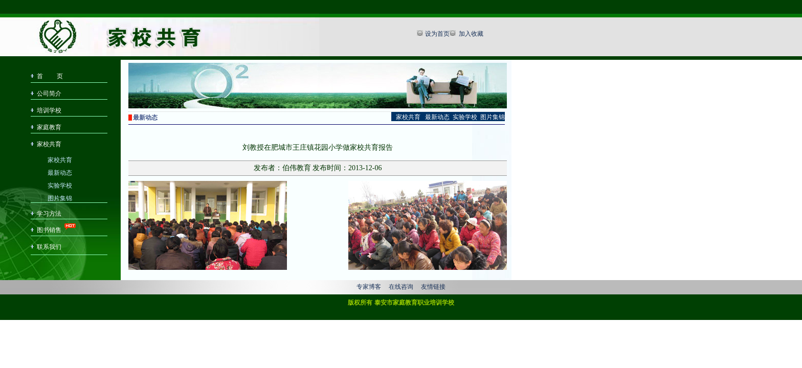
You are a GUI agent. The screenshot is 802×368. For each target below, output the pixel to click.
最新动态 (60, 172)
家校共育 (49, 144)
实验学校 (60, 185)
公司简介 (49, 93)
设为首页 (437, 33)
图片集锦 (60, 197)
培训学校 (49, 110)
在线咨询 (401, 286)
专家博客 (369, 286)
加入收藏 (470, 33)
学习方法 (49, 213)
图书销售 (49, 230)
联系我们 (49, 246)
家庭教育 (49, 127)
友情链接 (433, 286)
